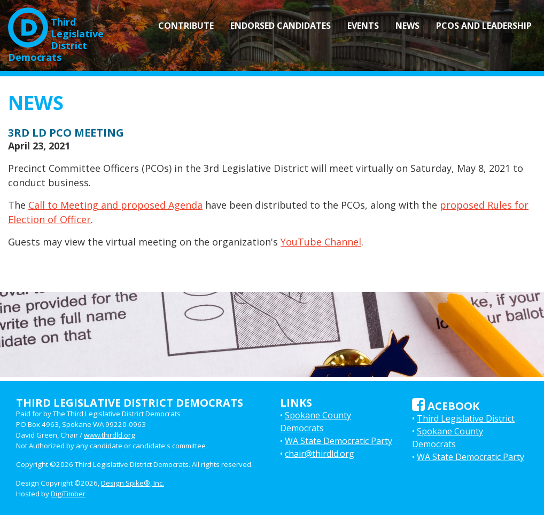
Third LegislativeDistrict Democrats (56, 35)
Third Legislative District (466, 418)
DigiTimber (68, 493)
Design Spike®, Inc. (132, 483)
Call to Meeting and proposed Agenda (115, 205)
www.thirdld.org (109, 435)
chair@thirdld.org (319, 453)
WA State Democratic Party (338, 441)
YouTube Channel (321, 241)
